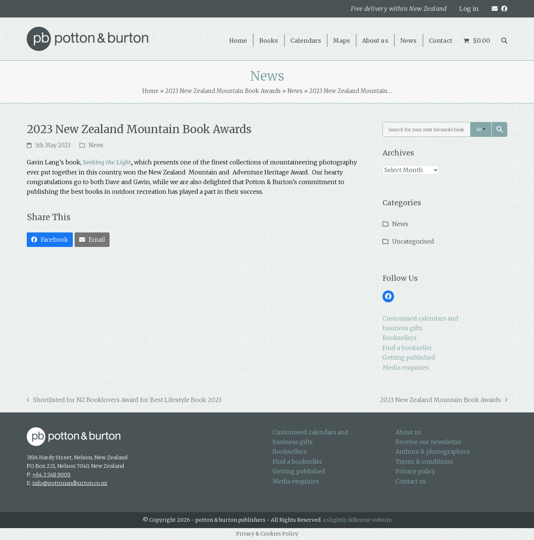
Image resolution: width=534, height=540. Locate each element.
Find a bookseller (407, 347)
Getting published (408, 357)
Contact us (410, 481)
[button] (504, 40)
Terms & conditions (424, 461)
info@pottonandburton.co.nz (69, 483)
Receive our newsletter (428, 442)
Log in (469, 8)
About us (408, 432)
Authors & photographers (432, 451)
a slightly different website (357, 520)
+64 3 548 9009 (51, 474)
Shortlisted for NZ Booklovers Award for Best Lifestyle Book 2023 (124, 400)
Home (150, 90)
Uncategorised (413, 241)
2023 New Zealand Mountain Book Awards (223, 90)
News (295, 90)
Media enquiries (405, 367)
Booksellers (399, 337)
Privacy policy (415, 471)
